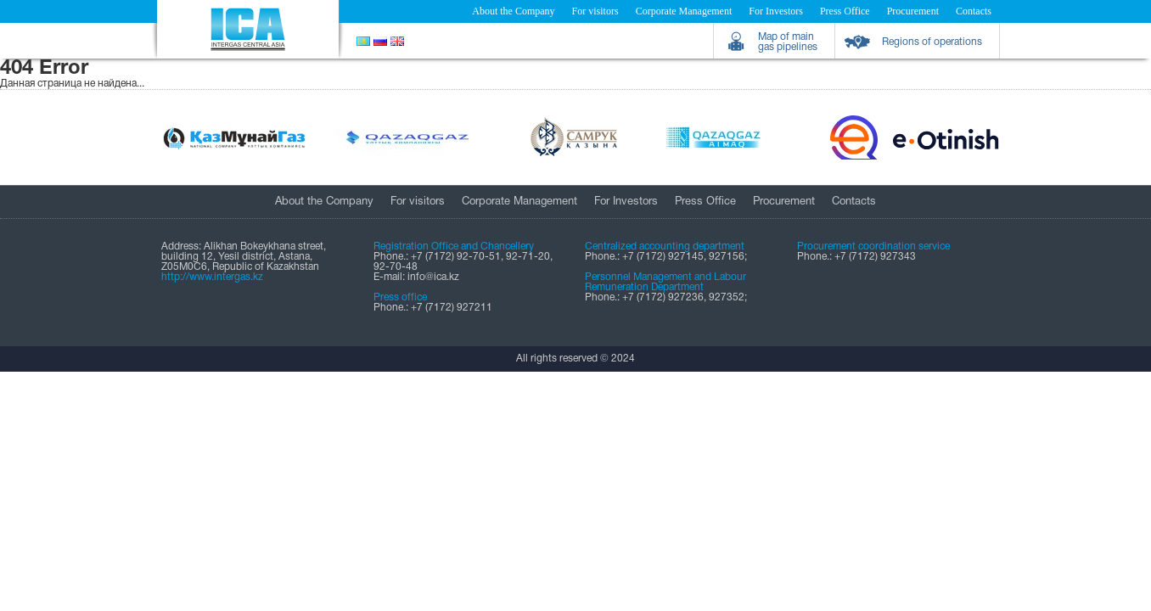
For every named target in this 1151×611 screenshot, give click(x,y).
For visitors (595, 11)
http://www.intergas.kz (212, 277)
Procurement (913, 11)
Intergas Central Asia (248, 29)
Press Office (845, 11)
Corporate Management (684, 11)
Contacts (973, 11)
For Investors (776, 11)
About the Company (513, 11)
